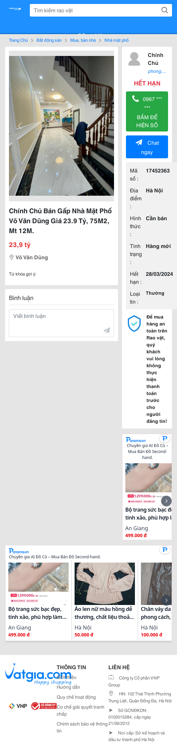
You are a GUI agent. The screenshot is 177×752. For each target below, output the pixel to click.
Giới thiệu (67, 677)
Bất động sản (49, 40)
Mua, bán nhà (83, 40)
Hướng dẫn (68, 686)
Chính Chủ (155, 58)
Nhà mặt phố (116, 40)
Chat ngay (147, 146)
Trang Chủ (18, 40)
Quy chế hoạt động (76, 696)
